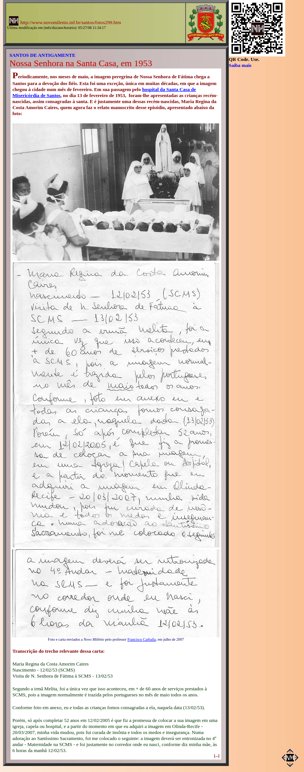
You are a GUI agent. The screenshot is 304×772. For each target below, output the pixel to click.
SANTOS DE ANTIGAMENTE (42, 55)
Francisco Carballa (142, 639)
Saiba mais (240, 65)
